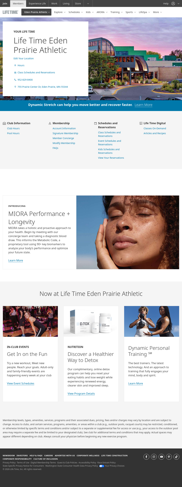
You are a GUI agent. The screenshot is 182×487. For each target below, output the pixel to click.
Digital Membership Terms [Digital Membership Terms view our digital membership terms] (43, 462)
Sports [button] (129, 12)
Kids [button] (88, 12)
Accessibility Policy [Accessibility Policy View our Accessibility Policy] (87, 462)
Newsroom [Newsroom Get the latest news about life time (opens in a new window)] (9, 455)
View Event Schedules (20, 383)
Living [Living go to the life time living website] (66, 3)
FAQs (55, 148)
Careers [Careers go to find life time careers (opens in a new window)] (48, 455)
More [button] (156, 12)
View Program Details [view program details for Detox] (81, 393)
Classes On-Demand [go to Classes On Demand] (155, 128)
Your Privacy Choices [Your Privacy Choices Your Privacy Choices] (111, 465)
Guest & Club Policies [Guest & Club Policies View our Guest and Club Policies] (67, 462)
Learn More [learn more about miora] (15, 260)
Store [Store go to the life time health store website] (78, 3)
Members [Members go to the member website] (18, 3)
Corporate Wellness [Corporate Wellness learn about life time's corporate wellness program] (88, 455)
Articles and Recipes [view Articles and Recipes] (155, 133)
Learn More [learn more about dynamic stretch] (143, 104)
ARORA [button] (101, 12)
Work (54, 3)
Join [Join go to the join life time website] (5, 3)
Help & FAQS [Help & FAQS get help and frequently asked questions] (36, 455)
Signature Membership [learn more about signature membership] (65, 133)
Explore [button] (58, 12)
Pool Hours (13, 133)
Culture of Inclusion (45, 459)
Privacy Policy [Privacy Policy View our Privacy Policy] (9, 462)
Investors (22, 455)
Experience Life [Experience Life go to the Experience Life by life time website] (37, 3)
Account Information (64, 128)
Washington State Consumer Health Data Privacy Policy (71, 465)
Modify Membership (64, 143)
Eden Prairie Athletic (35, 12)
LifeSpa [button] (143, 12)
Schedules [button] (74, 12)
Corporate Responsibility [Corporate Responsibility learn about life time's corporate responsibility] (17, 459)
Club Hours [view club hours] (13, 128)
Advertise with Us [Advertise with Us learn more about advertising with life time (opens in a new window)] (65, 455)
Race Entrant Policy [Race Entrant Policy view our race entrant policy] (106, 462)
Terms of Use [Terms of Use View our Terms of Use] (23, 462)
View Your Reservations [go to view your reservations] (111, 157)
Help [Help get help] (166, 3)
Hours (19, 65)
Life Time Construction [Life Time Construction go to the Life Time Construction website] (114, 455)
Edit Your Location (24, 58)
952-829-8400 (23, 79)
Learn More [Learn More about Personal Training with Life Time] (135, 383)
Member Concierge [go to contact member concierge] (63, 138)
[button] (175, 3)
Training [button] (115, 12)
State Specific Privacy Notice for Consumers (23, 465)
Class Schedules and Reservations (34, 72)
